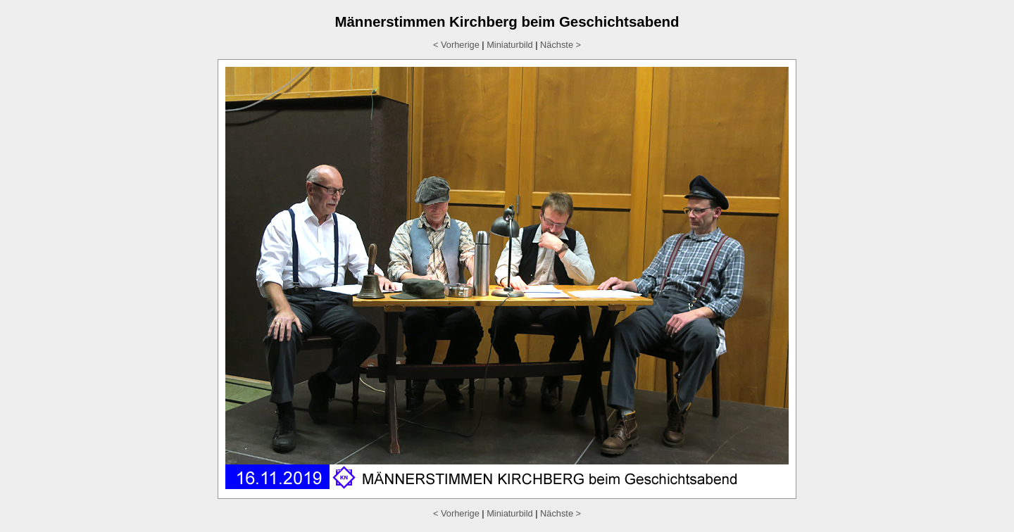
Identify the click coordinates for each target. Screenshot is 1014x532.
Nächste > (560, 44)
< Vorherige (456, 44)
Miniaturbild (509, 44)
